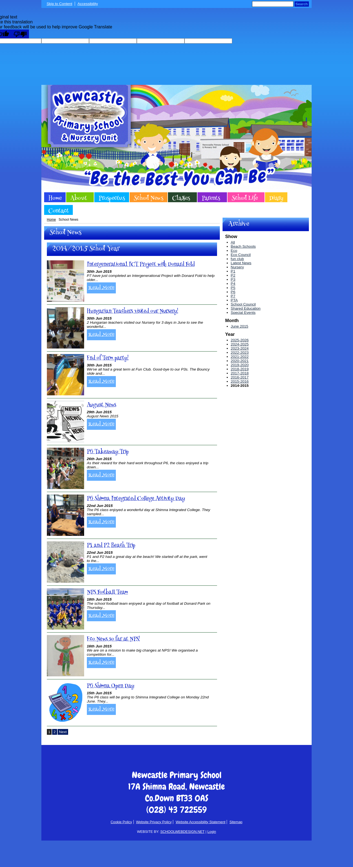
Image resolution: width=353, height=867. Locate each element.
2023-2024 (240, 348)
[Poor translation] (20, 33)
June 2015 (239, 326)
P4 (233, 284)
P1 (233, 271)
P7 (233, 296)
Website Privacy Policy (154, 822)
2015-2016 (240, 381)
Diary (276, 198)
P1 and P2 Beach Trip (111, 545)
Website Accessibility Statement (200, 822)
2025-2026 (240, 340)
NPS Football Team (107, 592)
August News (101, 405)
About (78, 198)
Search (302, 4)
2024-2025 (240, 344)
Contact (58, 211)
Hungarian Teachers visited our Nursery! (132, 311)
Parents (211, 198)
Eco (234, 251)
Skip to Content (59, 4)
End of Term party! (108, 358)
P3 (233, 279)
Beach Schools (243, 246)
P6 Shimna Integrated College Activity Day (136, 499)
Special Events (243, 312)
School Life (245, 198)
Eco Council (241, 255)
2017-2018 (240, 373)
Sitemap (235, 822)
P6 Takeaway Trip (108, 452)
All (233, 242)
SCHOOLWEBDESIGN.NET (182, 832)
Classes (181, 198)
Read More (101, 288)
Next (63, 732)
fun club (237, 259)
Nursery (237, 267)
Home (54, 198)
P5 (233, 288)
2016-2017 (240, 377)
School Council (243, 304)
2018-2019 (240, 369)
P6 (233, 292)
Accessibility (87, 4)
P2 (233, 275)
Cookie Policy (121, 822)
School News (148, 198)
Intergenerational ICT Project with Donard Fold (141, 264)
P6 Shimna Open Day (110, 686)
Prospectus (111, 198)
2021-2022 (240, 357)
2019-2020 (240, 365)
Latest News (241, 263)
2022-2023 (240, 352)
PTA (234, 300)
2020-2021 (240, 361)
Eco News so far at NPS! (113, 639)
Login (211, 832)
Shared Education (246, 308)
